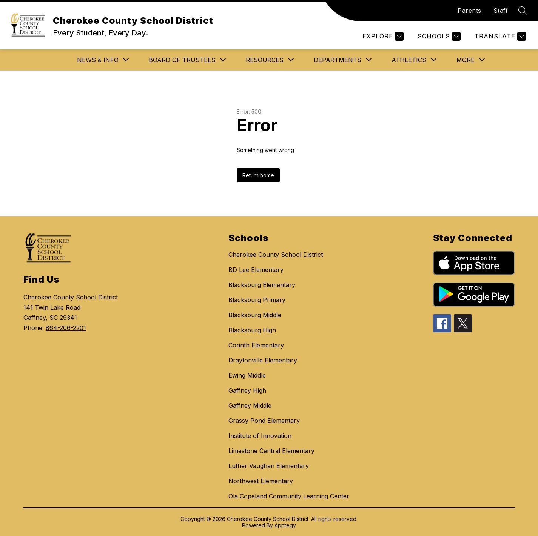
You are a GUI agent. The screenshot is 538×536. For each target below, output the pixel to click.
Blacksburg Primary (256, 300)
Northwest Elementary (260, 481)
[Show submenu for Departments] (337, 60)
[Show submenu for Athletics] (409, 60)
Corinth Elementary (256, 345)
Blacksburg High (252, 330)
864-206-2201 (66, 328)
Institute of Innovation (259, 435)
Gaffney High (247, 390)
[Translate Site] (499, 36)
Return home (258, 175)
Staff (500, 10)
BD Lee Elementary (256, 269)
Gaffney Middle (249, 405)
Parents (469, 10)
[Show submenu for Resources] (265, 60)
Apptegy (285, 525)
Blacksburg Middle (254, 315)
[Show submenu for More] (465, 60)
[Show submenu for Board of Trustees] (182, 60)
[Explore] (382, 36)
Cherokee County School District (275, 254)
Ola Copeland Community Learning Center (288, 496)
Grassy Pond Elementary (264, 420)
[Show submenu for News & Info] (98, 60)
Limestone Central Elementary (271, 451)
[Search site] (522, 10)
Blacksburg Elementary (261, 285)
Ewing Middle (247, 375)
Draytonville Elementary (262, 360)
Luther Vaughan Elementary (268, 466)
